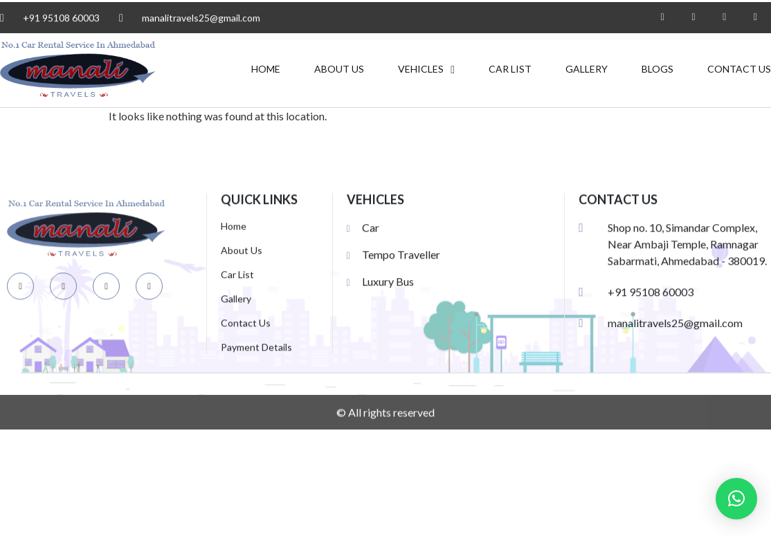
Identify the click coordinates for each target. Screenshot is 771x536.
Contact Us (739, 69)
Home (265, 69)
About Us (339, 69)
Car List (510, 69)
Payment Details (256, 373)
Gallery (586, 69)
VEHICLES (426, 70)
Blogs (657, 69)
